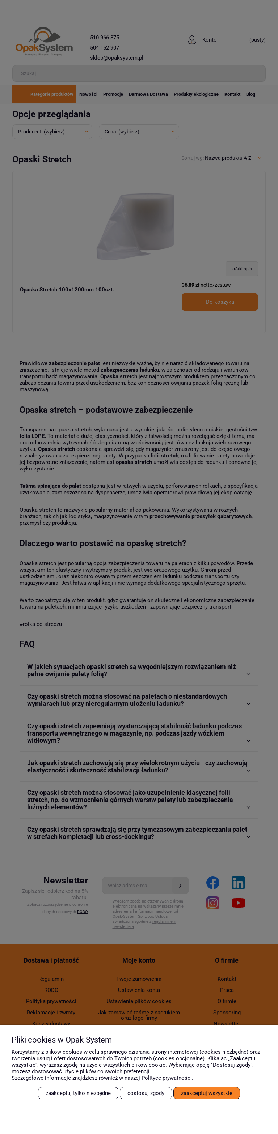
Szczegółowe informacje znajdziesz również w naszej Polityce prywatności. (102, 1078)
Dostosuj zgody (145, 1093)
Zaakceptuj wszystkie (206, 1093)
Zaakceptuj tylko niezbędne (78, 1093)
